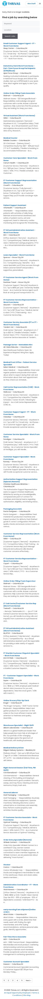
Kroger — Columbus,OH (21, 709)
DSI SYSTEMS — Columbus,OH (21, 661)
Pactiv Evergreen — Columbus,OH (21, 518)
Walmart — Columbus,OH (21, 101)
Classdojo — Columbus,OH (21, 419)
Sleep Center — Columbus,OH (21, 51)
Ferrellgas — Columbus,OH (21, 442)
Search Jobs (10, 36)
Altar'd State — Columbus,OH (21, 919)
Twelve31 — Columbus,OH (21, 612)
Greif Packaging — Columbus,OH (21, 801)
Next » (28, 980)
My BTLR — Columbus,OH (21, 637)
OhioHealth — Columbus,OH (21, 214)
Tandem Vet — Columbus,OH (21, 330)
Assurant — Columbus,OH (21, 307)
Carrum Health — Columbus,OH (21, 165)
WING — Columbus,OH (21, 123)
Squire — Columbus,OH (21, 684)
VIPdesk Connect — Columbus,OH (21, 849)
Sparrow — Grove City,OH (21, 262)
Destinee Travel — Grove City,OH (21, 285)
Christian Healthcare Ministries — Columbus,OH (21, 490)
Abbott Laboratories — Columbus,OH (21, 733)
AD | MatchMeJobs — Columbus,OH (21, 350)
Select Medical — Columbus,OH (21, 371)
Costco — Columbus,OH (21, 871)
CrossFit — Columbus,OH (21, 189)
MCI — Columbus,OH (21, 239)
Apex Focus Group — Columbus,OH (21, 76)
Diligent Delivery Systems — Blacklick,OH (21, 754)
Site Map (27, 995)
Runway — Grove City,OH (21, 464)
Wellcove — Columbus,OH (21, 396)
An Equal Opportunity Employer (17, 992)
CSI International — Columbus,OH (21, 777)
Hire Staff (32, 3)
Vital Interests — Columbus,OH (21, 894)
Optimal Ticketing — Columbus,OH (21, 825)
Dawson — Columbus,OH (21, 967)
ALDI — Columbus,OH (21, 946)
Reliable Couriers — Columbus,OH (21, 144)
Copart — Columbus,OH (21, 566)
